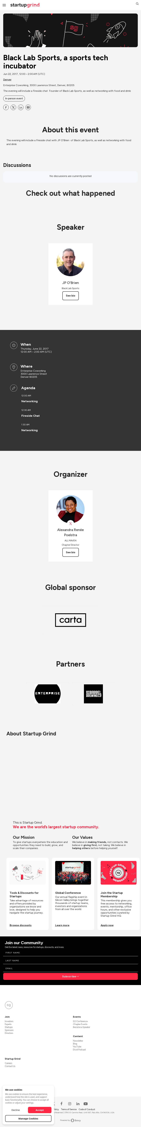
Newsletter (78, 1041)
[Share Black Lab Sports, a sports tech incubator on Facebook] (6, 107)
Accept (40, 1110)
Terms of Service (69, 1109)
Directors (9, 1033)
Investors (9, 1021)
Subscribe (69, 976)
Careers (8, 1063)
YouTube (77, 1046)
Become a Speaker (81, 1027)
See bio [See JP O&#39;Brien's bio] (70, 295)
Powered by (70, 1120)
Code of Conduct (87, 1109)
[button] (137, 4)
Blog (75, 1043)
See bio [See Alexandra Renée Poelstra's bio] (70, 552)
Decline (15, 1110)
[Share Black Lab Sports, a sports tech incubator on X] (13, 107)
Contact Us (10, 1066)
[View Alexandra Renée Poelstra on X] (70, 523)
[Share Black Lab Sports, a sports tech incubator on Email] (28, 107)
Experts (8, 1024)
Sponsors (9, 1030)
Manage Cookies (28, 1118)
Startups (9, 1027)
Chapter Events (80, 1024)
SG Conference (80, 1021)
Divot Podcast (79, 1049)
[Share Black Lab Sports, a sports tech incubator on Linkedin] (20, 107)
